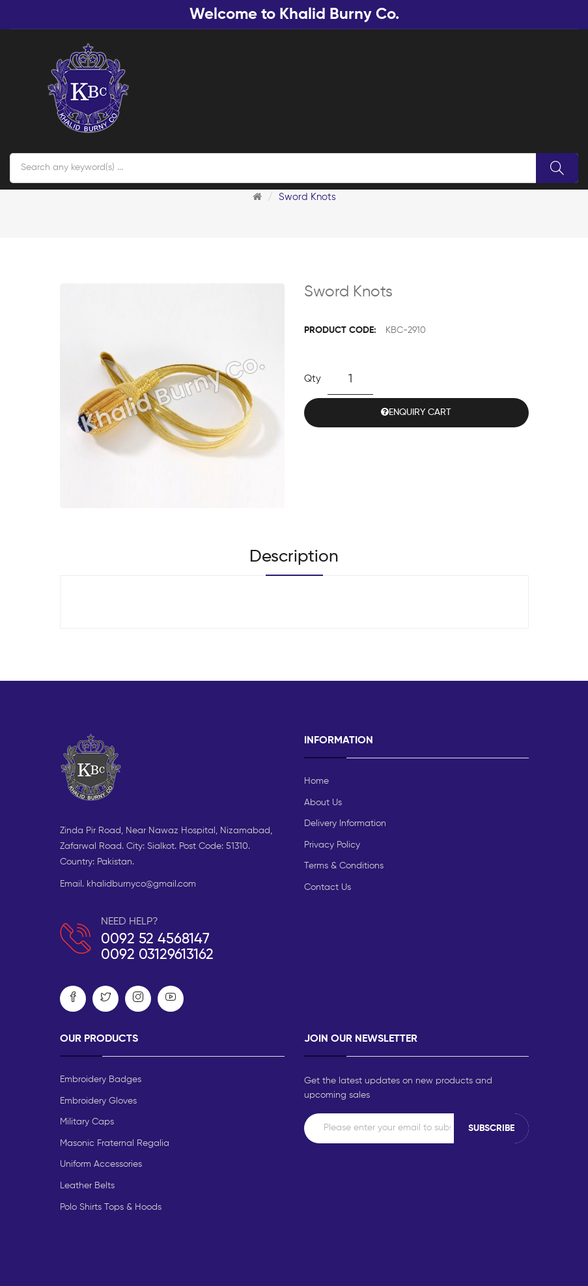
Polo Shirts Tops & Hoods (110, 1207)
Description (294, 557)
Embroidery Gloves (98, 1101)
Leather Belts (87, 1185)
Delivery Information (345, 823)
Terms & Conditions (344, 865)
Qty (312, 379)
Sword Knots (307, 197)
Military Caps (87, 1121)
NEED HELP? (129, 922)
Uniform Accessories (101, 1164)
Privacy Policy (332, 845)
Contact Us (327, 887)
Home (316, 781)
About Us (323, 802)
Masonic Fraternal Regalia (114, 1143)
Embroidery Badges (100, 1079)
